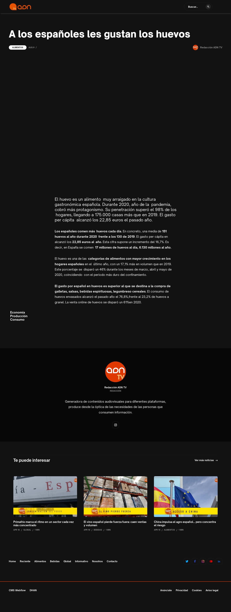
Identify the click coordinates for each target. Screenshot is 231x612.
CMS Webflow (17, 590)
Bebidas (55, 561)
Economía (17, 312)
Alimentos (17, 47)
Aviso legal (212, 590)
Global (67, 561)
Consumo (17, 319)
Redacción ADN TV (115, 387)
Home (12, 561)
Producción (19, 316)
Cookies (197, 590)
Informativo (81, 561)
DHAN (33, 590)
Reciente (25, 561)
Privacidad (182, 590)
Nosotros (97, 561)
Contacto (112, 561)
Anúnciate (166, 590)
